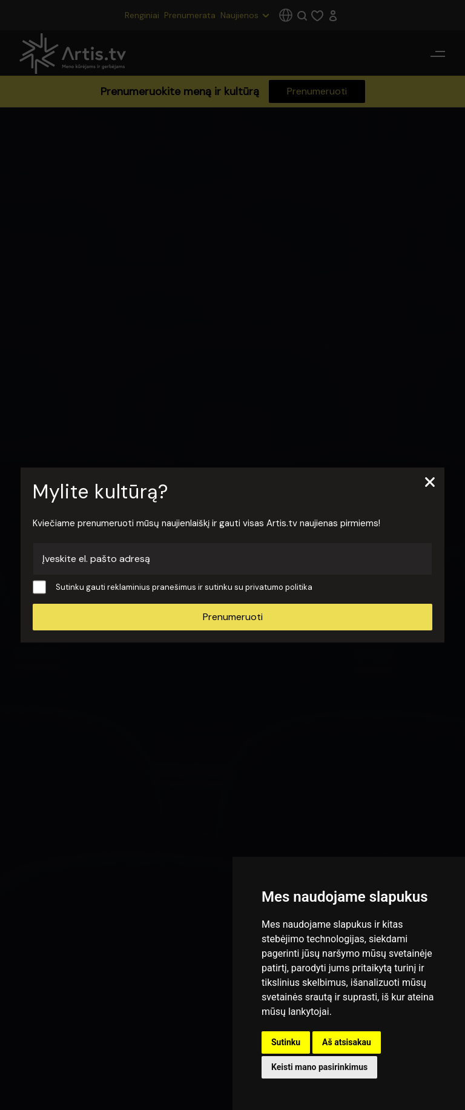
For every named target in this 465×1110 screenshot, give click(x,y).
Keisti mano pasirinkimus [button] (319, 1067)
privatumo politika (278, 587)
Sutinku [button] (285, 1042)
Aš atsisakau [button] (346, 1042)
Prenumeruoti (233, 616)
